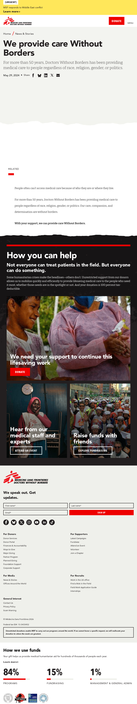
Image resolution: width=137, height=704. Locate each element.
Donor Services (10, 538)
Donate (20, 372)
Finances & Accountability (15, 545)
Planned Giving (10, 560)
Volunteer (74, 549)
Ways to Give (9, 549)
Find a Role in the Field (80, 583)
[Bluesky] (14, 522)
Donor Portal (9, 542)
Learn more (11, 11)
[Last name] (101, 505)
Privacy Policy (9, 606)
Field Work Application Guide (83, 587)
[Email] (35, 512)
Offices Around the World (14, 583)
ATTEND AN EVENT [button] (26, 450)
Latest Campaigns (78, 538)
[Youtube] (36, 522)
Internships (75, 591)
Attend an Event (77, 545)
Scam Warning (9, 610)
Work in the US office (79, 580)
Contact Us (8, 603)
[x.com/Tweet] (21, 522)
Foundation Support (12, 564)
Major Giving (9, 553)
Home (7, 33)
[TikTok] (52, 522)
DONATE (117, 21)
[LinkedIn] (44, 522)
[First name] (35, 505)
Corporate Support (11, 568)
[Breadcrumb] (68, 33)
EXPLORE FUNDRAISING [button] (92, 450)
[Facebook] (6, 522)
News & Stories (24, 33)
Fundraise (74, 542)
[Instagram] (29, 522)
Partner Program (10, 557)
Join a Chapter (76, 553)
